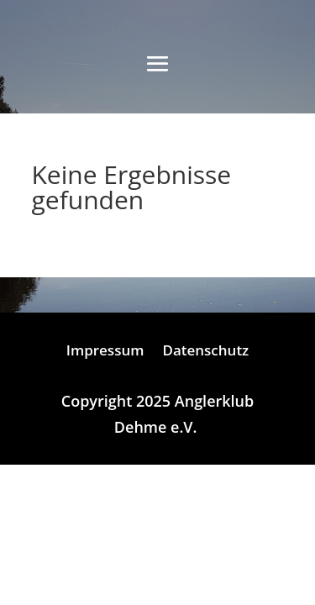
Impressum (105, 352)
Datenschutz (205, 352)
